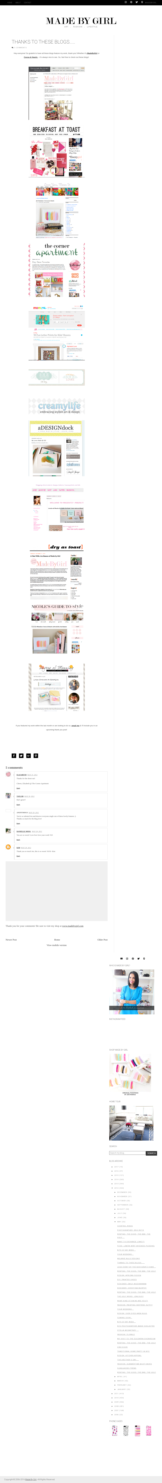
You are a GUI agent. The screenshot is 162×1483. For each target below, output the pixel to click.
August (121, 1209)
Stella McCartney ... (128, 1330)
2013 (116, 1184)
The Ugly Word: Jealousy (130, 1296)
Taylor (20, 796)
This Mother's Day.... (128, 1360)
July (119, 1213)
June (119, 1217)
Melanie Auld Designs (128, 1258)
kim (18, 848)
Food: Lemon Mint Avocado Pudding (136, 1246)
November (122, 1196)
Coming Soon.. (124, 1318)
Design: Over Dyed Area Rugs (132, 1313)
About (18, 3)
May (119, 1222)
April (120, 1377)
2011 (116, 1394)
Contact (27, 3)
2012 (116, 1188)
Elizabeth (22, 775)
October (121, 1201)
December (122, 1192)
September (122, 1205)
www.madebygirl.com (72, 926)
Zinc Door (122, 1347)
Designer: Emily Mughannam (131, 1284)
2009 (116, 1402)
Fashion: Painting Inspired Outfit (135, 1305)
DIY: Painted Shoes (127, 1280)
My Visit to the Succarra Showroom (136, 1339)
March (120, 1381)
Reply (18, 788)
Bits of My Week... (126, 1250)
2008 (116, 1406)
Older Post (102, 939)
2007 (116, 1410)
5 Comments (20, 48)
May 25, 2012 (32, 775)
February (122, 1385)
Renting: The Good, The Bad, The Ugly (136, 1271)
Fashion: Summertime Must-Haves (134, 1364)
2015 (116, 1175)
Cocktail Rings (125, 1226)
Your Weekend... (125, 1254)
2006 (116, 1415)
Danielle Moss (24, 831)
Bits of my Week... (126, 1322)
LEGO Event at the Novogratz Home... (136, 1267)
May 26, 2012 (29, 796)
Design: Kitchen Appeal (129, 1356)
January (121, 1389)
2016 (116, 1171)
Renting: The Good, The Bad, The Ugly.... (133, 1235)
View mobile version (57, 945)
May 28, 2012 (37, 831)
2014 (116, 1179)
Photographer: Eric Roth (130, 1230)
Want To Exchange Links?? (131, 1242)
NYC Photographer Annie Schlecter (136, 1326)
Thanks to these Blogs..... (131, 1263)
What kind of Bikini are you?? (132, 1301)
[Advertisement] (130, 1457)
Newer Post (11, 939)
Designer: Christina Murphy (132, 1288)
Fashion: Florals (126, 1334)
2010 (116, 1398)
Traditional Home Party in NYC (133, 1351)
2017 (116, 1167)
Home (9, 3)
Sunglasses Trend (126, 1368)
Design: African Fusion (129, 1275)
